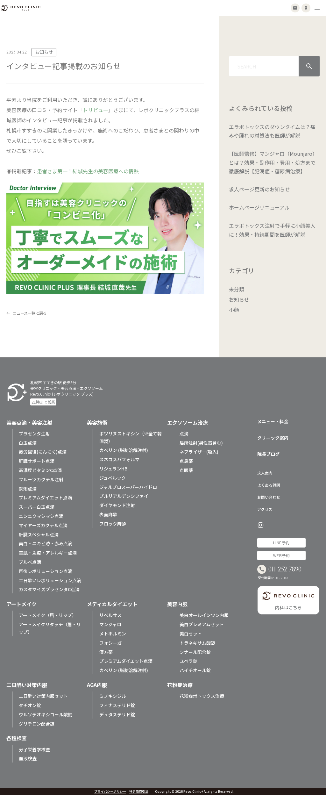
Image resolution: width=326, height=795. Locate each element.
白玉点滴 (28, 443)
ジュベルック (112, 478)
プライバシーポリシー (110, 791)
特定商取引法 (138, 791)
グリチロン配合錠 (36, 723)
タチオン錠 (30, 705)
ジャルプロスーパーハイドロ (128, 487)
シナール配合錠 (195, 652)
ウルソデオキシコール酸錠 (45, 714)
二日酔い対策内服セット (43, 696)
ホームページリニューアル (259, 207)
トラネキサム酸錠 (197, 643)
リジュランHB (113, 468)
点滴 (184, 433)
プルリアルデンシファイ (123, 496)
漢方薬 (106, 652)
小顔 (234, 309)
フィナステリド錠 (117, 705)
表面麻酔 (108, 514)
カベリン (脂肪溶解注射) (123, 450)
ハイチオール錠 (195, 670)
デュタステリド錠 (117, 714)
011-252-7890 (284, 569)
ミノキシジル (112, 696)
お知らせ (239, 299)
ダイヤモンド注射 (117, 505)
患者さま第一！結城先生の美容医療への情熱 (88, 171)
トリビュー (95, 110)
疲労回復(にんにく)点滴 (43, 451)
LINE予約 (281, 542)
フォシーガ (110, 643)
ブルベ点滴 (30, 562)
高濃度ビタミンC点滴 (40, 470)
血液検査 (28, 758)
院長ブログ (268, 454)
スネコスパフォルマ (119, 459)
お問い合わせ (268, 497)
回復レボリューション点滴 (45, 571)
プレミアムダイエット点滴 (45, 497)
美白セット (191, 633)
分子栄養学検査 (34, 749)
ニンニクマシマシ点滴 (41, 516)
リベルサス (110, 615)
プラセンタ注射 (34, 433)
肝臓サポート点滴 (36, 461)
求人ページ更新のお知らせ (259, 189)
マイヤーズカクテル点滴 (43, 525)
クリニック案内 (272, 437)
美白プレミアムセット (202, 624)
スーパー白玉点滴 (36, 507)
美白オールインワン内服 (204, 615)
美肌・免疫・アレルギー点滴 (48, 552)
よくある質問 (268, 485)
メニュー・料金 (272, 421)
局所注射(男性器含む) (201, 443)
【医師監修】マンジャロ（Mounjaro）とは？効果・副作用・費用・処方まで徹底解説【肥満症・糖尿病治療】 (273, 162)
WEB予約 (281, 555)
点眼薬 (186, 470)
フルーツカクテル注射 (41, 479)
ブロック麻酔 (112, 523)
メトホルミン (112, 633)
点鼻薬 (186, 461)
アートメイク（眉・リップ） (47, 615)
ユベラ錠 (188, 661)
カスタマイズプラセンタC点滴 (49, 589)
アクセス (264, 509)
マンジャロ (110, 624)
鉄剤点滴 (28, 488)
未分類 (236, 289)
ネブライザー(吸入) (199, 451)
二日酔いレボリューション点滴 (50, 580)
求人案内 (265, 473)
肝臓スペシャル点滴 (39, 534)
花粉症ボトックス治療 (202, 696)
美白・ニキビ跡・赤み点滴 (45, 543)
